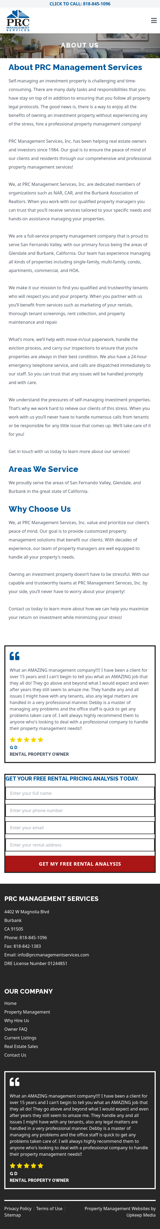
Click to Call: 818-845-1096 (80, 4)
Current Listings (20, 1038)
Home (10, 1003)
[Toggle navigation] (154, 20)
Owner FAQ (15, 1029)
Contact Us (15, 1055)
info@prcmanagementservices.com (53, 955)
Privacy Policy (18, 1208)
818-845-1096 (33, 938)
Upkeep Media (141, 1215)
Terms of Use (49, 1208)
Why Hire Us (16, 1020)
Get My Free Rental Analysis (80, 864)
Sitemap (12, 1215)
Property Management (27, 1012)
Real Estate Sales (21, 1046)
